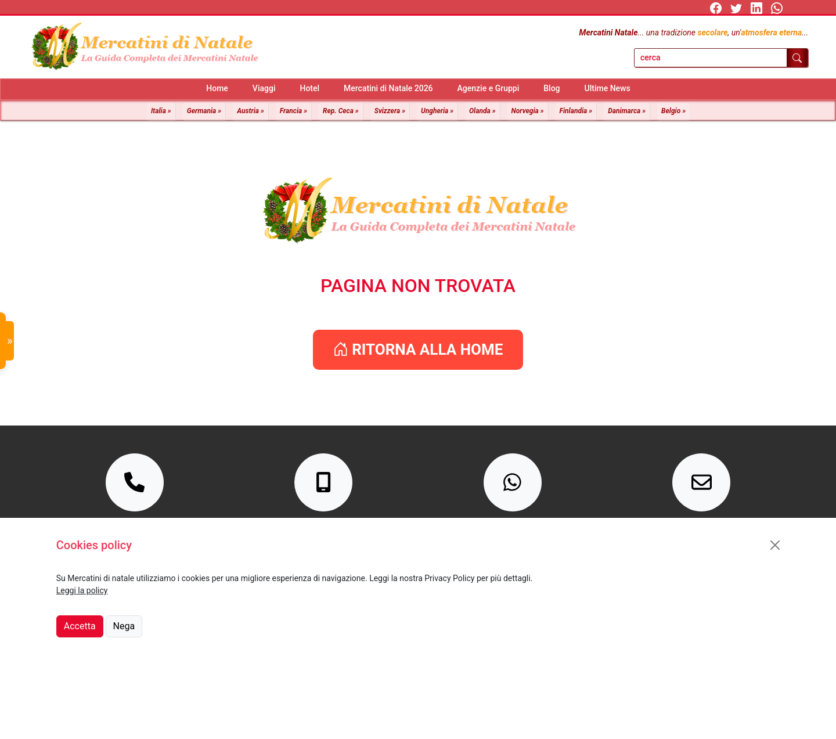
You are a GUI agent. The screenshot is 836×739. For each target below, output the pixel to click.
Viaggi (264, 88)
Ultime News (607, 88)
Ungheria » (437, 111)
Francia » (293, 111)
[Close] (775, 545)
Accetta (80, 626)
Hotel (309, 88)
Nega (124, 626)
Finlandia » (576, 111)
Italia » (161, 111)
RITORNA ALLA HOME (418, 349)
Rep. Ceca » (341, 111)
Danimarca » (627, 111)
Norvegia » (527, 111)
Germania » (204, 111)
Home (217, 88)
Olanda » (482, 111)
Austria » (250, 111)
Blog (551, 88)
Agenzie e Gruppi (488, 88)
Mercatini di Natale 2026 (388, 88)
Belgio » (673, 111)
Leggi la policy (82, 590)
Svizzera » (389, 111)
